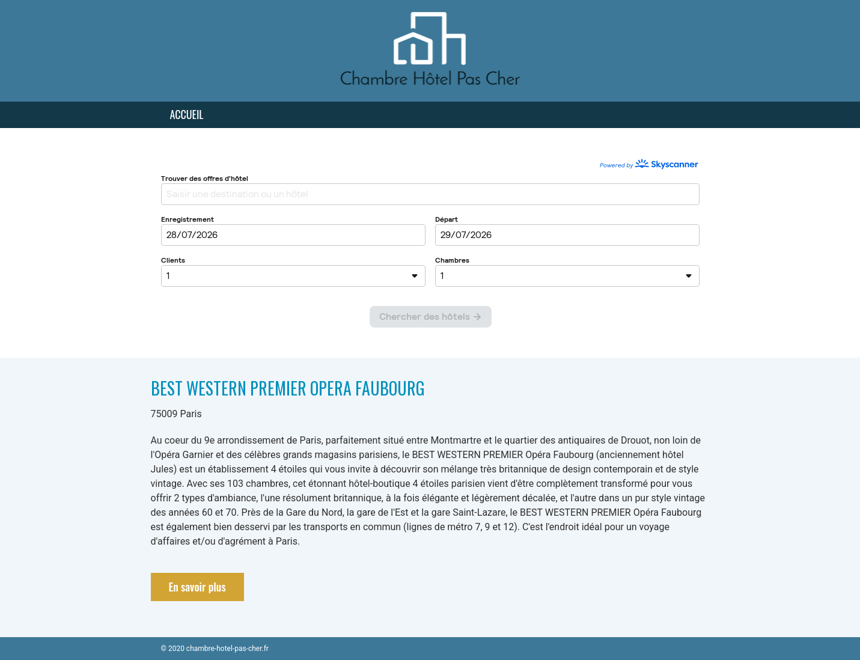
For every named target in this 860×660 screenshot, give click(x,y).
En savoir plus (197, 586)
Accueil (187, 114)
